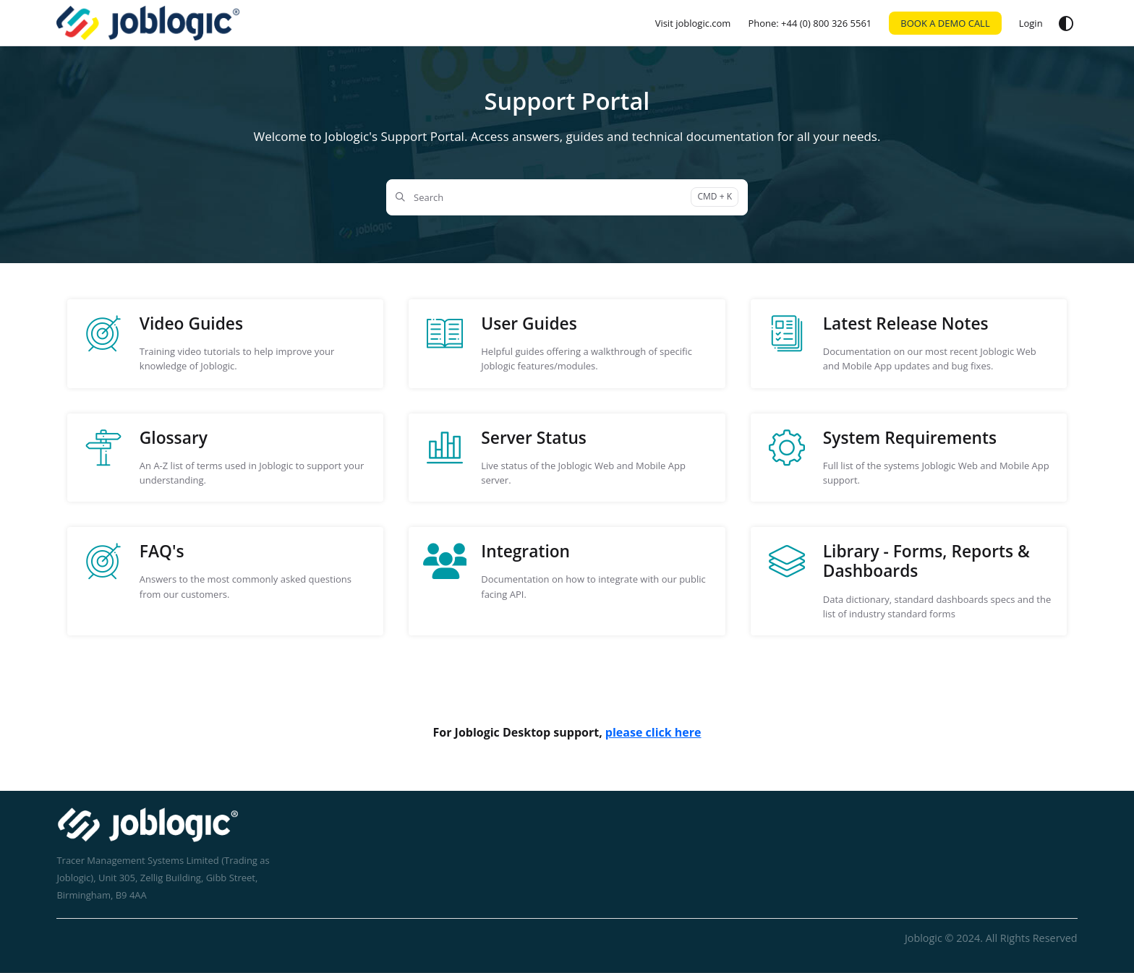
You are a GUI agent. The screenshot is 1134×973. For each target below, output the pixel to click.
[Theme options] (1066, 23)
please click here (653, 732)
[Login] (1031, 23)
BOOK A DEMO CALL (944, 23)
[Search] (567, 197)
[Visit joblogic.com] (693, 23)
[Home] (147, 23)
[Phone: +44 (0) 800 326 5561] (809, 23)
